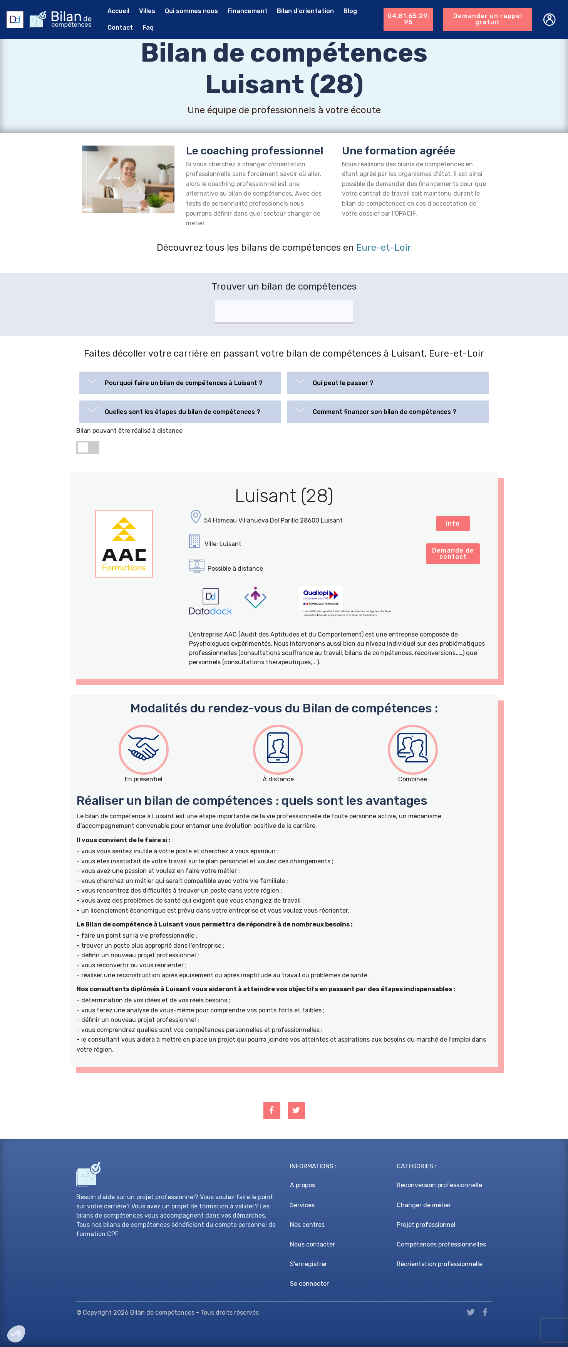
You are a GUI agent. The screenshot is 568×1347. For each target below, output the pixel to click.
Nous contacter (312, 1244)
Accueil (118, 11)
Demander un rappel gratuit (487, 19)
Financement (247, 11)
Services (302, 1205)
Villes (147, 11)
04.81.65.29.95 (408, 19)
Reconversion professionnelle (439, 1185)
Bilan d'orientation (304, 11)
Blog (350, 11)
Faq (147, 27)
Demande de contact (453, 554)
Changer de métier (424, 1205)
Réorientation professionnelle (440, 1264)
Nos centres (307, 1224)
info (453, 523)
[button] (180, 381)
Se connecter (309, 1283)
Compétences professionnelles (441, 1244)
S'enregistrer (308, 1264)
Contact (119, 27)
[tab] (180, 383)
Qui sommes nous (191, 11)
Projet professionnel (426, 1224)
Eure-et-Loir (383, 247)
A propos (302, 1185)
